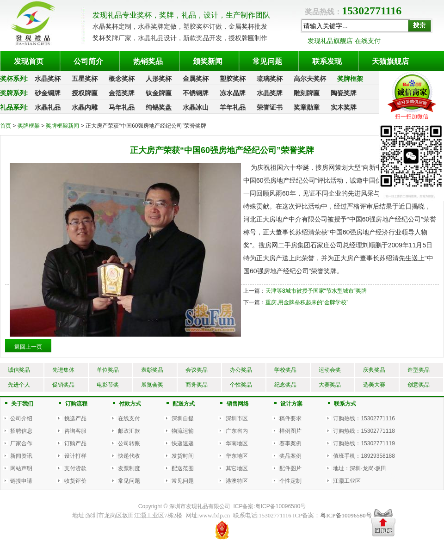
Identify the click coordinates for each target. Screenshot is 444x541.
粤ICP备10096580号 (280, 506)
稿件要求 (290, 418)
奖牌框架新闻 (63, 126)
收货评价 (75, 481)
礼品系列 (13, 107)
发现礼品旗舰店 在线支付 (344, 40)
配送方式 (184, 403)
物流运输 (183, 431)
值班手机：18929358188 (364, 456)
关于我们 (22, 403)
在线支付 (129, 418)
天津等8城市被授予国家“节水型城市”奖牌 (316, 291)
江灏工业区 (347, 481)
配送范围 (183, 468)
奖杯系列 (13, 78)
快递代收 (129, 456)
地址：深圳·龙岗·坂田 (359, 468)
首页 (5, 126)
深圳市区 (237, 418)
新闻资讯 (21, 456)
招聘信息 (21, 431)
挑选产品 (75, 418)
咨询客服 (75, 431)
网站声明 (21, 468)
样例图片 (290, 431)
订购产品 (75, 443)
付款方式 (130, 403)
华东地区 (237, 456)
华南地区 (237, 443)
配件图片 (290, 468)
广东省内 (237, 431)
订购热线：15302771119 (364, 443)
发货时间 (183, 456)
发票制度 (129, 468)
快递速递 (183, 443)
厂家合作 (21, 443)
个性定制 (290, 481)
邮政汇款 (129, 431)
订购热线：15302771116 (364, 418)
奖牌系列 (13, 93)
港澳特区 (237, 481)
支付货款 (75, 468)
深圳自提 (183, 418)
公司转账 (129, 443)
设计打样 (75, 456)
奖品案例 (290, 456)
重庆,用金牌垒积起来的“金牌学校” (306, 302)
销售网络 (238, 403)
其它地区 (237, 468)
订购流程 (76, 403)
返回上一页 (28, 347)
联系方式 (345, 403)
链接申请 (21, 481)
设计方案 (291, 403)
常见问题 (129, 481)
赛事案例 (290, 443)
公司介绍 (21, 418)
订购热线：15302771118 (364, 431)
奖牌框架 (29, 126)
